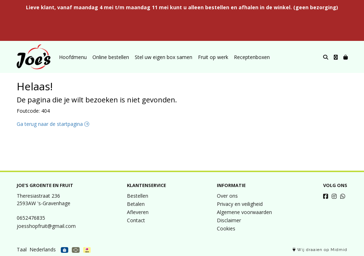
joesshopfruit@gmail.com (46, 226)
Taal (22, 249)
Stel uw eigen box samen (163, 57)
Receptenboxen (252, 57)
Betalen (136, 204)
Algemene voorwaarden (244, 212)
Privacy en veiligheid (240, 204)
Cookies (226, 228)
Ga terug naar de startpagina (53, 124)
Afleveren (138, 212)
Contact (136, 220)
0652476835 (31, 217)
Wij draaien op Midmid (320, 249)
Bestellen (137, 195)
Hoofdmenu (73, 57)
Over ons (227, 195)
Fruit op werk (213, 57)
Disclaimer (229, 220)
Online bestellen (110, 57)
